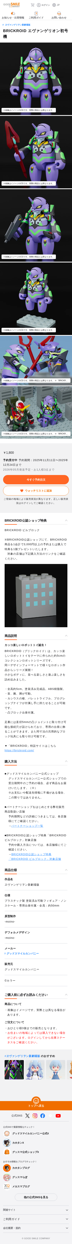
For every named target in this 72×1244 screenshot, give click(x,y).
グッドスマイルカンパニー (23, 953)
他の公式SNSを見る (36, 1197)
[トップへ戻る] (36, 1101)
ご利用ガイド (11, 1219)
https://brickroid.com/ (19, 750)
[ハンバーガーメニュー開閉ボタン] (66, 5)
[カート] (33, 5)
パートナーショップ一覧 (27, 825)
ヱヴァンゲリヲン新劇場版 (17, 25)
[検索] (26, 5)
